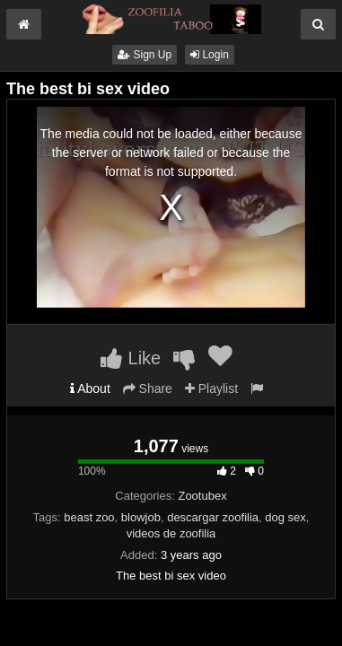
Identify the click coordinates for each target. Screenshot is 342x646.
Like (131, 358)
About (90, 388)
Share (147, 388)
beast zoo (89, 517)
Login (209, 54)
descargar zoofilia (213, 517)
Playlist (211, 388)
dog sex (285, 517)
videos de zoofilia (171, 533)
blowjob (141, 517)
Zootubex (202, 495)
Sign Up (144, 54)
